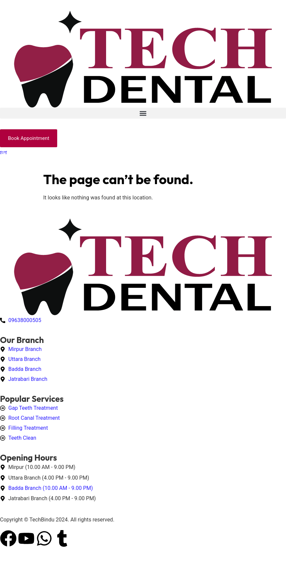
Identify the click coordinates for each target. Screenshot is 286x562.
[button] (143, 113)
